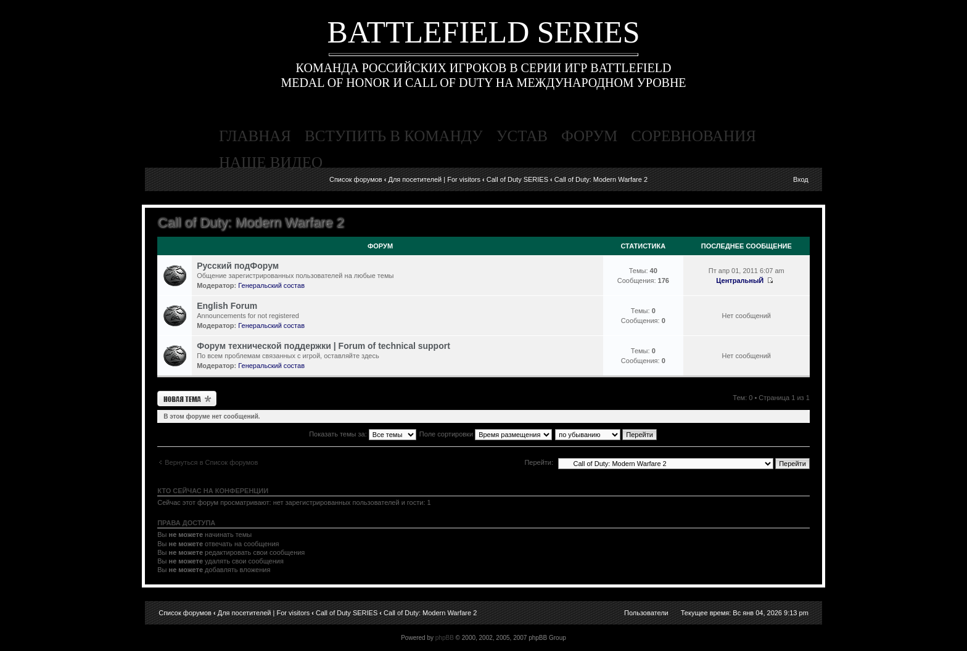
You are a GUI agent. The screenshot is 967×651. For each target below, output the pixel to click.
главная (255, 136)
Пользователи (646, 612)
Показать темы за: (362, 434)
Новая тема (186, 398)
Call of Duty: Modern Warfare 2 (601, 179)
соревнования (693, 136)
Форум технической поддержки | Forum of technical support (323, 346)
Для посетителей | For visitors (434, 179)
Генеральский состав (271, 285)
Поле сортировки (485, 434)
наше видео (271, 162)
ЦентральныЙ (739, 280)
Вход (801, 179)
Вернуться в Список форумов (211, 462)
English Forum (227, 306)
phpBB (444, 637)
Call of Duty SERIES (517, 179)
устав (522, 136)
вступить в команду (394, 136)
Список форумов (355, 179)
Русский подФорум (238, 266)
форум (589, 136)
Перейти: (538, 462)
